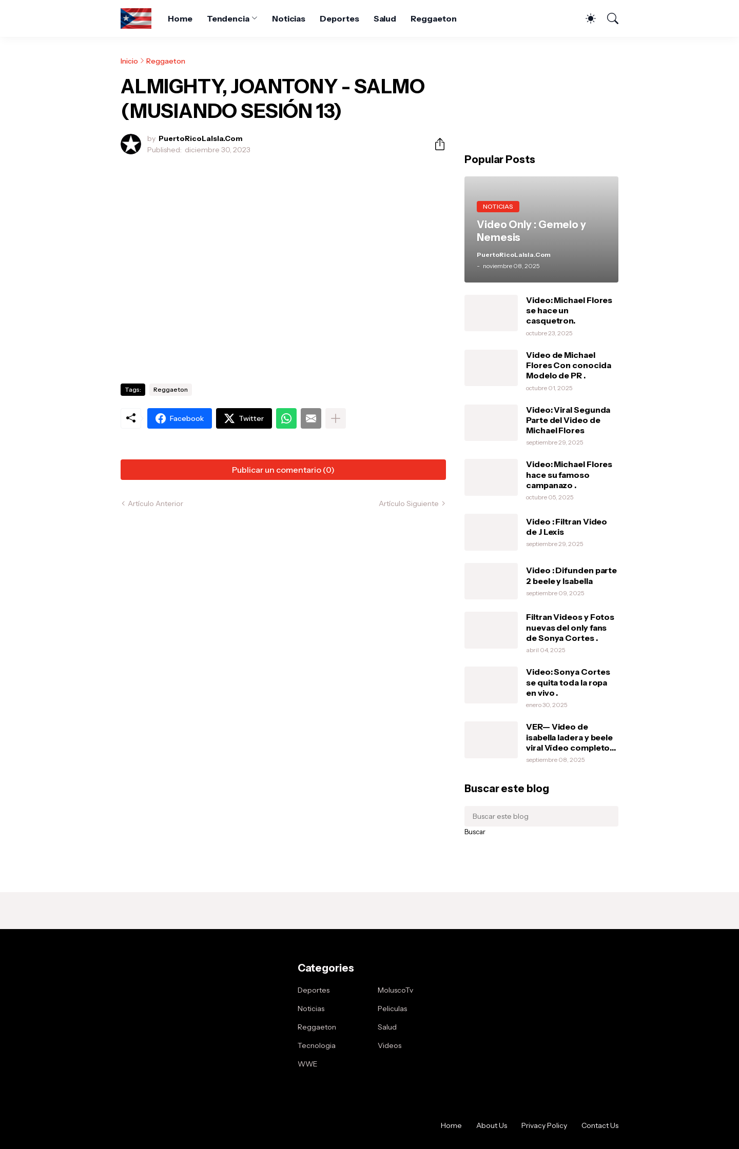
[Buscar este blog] (541, 816)
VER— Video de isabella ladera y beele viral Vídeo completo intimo (569, 737)
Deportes (339, 18)
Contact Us (599, 1125)
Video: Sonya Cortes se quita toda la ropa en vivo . (568, 682)
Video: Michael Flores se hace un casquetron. (569, 310)
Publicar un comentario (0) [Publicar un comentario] (283, 470)
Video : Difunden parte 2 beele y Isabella (571, 575)
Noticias (288, 18)
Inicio (129, 61)
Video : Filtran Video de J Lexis (566, 526)
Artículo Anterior (155, 503)
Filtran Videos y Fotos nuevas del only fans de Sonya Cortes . (570, 627)
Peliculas (392, 1008)
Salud (385, 18)
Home (180, 18)
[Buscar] (608, 18)
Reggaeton (433, 18)
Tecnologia (317, 1045)
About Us (491, 1125)
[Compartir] (435, 144)
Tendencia (228, 18)
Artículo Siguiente (409, 503)
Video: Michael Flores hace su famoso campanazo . (569, 474)
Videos (389, 1045)
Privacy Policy (544, 1125)
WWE (308, 1064)
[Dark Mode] (585, 18)
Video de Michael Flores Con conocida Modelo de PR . (568, 365)
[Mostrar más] (335, 418)
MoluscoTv (395, 990)
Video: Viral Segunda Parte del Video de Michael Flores (568, 420)
